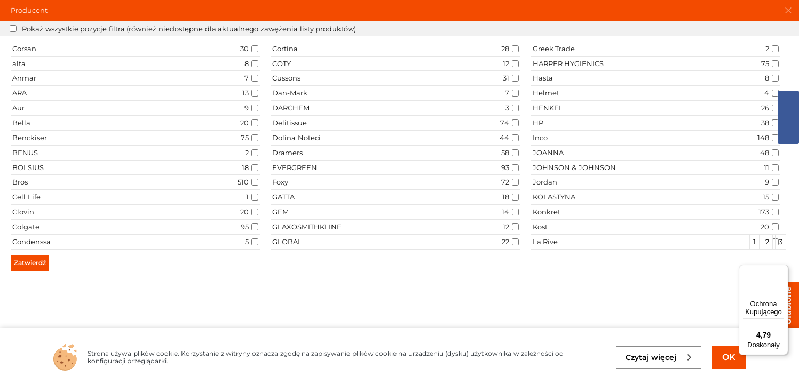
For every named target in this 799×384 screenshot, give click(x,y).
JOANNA (548, 152)
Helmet (546, 93)
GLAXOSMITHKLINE (307, 226)
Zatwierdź (30, 263)
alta (19, 63)
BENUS (25, 152)
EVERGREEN (294, 167)
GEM (280, 211)
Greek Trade (554, 48)
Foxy (280, 182)
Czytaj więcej (659, 357)
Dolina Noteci (296, 137)
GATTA (283, 197)
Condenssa (31, 241)
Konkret (546, 211)
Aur (18, 107)
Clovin (23, 211)
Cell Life (26, 197)
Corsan (24, 48)
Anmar (24, 78)
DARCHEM (291, 107)
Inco (540, 137)
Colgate (25, 226)
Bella (21, 122)
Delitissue (289, 122)
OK (728, 357)
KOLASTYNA (554, 197)
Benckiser (29, 137)
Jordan (545, 182)
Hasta (543, 78)
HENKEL (548, 107)
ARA (19, 93)
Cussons (286, 78)
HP (538, 122)
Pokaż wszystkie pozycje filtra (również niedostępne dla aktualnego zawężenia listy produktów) (189, 29)
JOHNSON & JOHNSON (574, 167)
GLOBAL (287, 241)
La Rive (545, 241)
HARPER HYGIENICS (568, 63)
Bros (20, 182)
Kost (540, 226)
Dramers (287, 152)
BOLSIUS (28, 167)
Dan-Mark (289, 93)
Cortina (285, 48)
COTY (281, 63)
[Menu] (782, 271)
